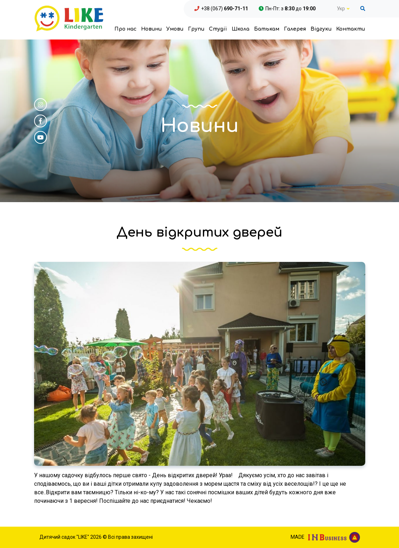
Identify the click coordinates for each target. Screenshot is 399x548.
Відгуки (321, 29)
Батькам (266, 29)
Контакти (350, 29)
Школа (240, 29)
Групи (196, 29)
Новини (151, 29)
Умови (174, 29)
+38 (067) (224, 8)
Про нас (125, 29)
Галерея (295, 29)
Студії (218, 29)
